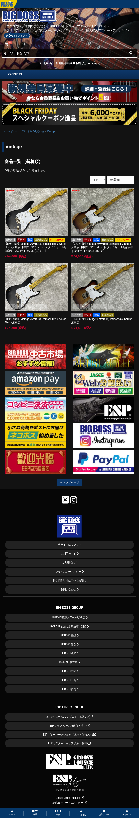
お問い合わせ (68, 589)
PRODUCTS (12, 74)
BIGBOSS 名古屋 (68, 662)
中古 (58, 813)
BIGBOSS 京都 (68, 671)
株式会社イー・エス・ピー (69, 802)
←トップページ (69, 482)
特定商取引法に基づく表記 (68, 580)
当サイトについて (68, 544)
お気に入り (79, 63)
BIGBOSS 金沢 (68, 653)
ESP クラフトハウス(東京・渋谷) (69, 725)
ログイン (93, 63)
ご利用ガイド (47, 63)
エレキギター (10, 131)
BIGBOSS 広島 (68, 680)
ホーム (12, 813)
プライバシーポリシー (68, 571)
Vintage (51, 131)
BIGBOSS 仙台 (68, 644)
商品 (35, 813)
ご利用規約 (68, 562)
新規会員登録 (63, 63)
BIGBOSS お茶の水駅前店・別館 (68, 626)
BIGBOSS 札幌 (68, 635)
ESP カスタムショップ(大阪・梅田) (69, 743)
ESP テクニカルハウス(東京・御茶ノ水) (70, 716)
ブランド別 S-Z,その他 (32, 131)
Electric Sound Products (69, 797)
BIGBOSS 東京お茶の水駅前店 (68, 617)
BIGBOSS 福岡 (68, 689)
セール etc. (81, 813)
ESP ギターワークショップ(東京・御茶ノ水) (69, 734)
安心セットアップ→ (16, 35)
